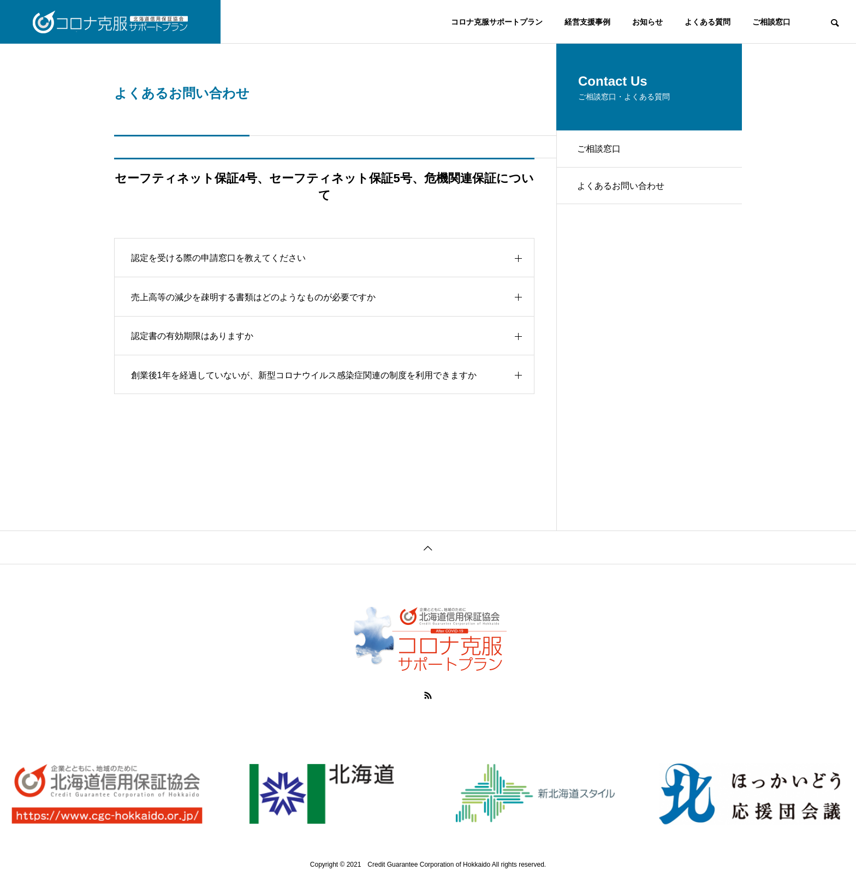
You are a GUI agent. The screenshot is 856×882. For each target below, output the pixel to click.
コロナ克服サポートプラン (497, 21)
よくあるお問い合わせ (621, 187)
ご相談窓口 (771, 21)
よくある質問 (707, 21)
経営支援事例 (587, 21)
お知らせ (647, 21)
